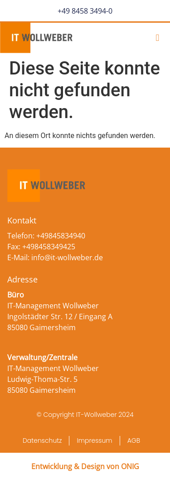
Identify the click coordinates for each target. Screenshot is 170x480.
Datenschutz (42, 440)
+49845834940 (60, 236)
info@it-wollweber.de (67, 257)
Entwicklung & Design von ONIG (85, 466)
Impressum (94, 440)
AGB (133, 440)
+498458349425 (48, 247)
